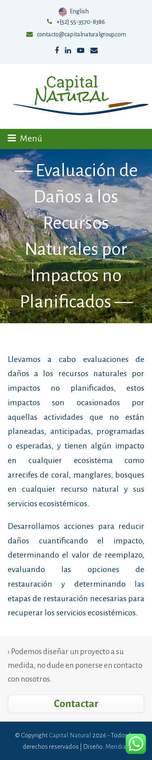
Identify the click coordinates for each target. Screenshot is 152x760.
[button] (25, 138)
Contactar (76, 703)
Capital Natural (70, 735)
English (74, 11)
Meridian (117, 746)
